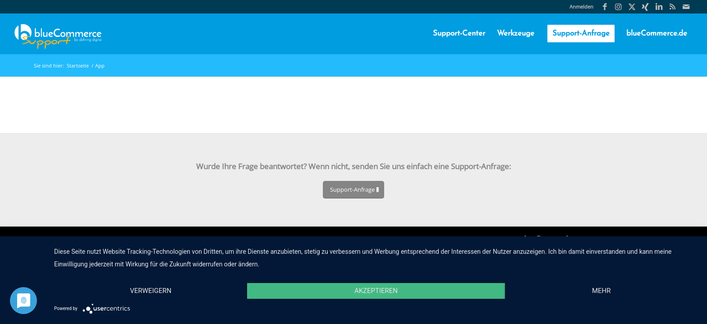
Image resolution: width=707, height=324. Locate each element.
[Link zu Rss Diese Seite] (672, 7)
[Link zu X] (631, 7)
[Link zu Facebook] (604, 7)
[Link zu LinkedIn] (659, 7)
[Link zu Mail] (686, 7)
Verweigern (150, 291)
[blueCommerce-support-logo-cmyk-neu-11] (58, 34)
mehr (601, 291)
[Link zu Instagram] (618, 7)
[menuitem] (579, 6)
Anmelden (581, 6)
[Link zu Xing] (645, 7)
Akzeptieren (376, 291)
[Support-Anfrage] (353, 189)
